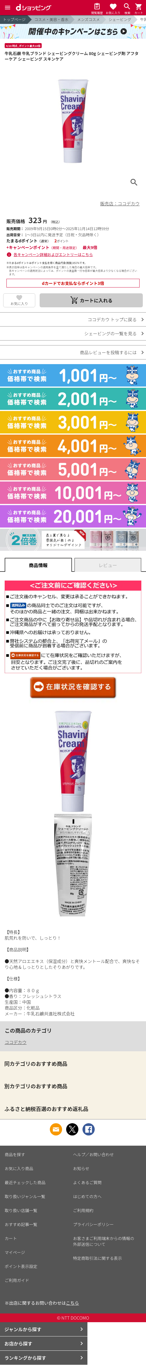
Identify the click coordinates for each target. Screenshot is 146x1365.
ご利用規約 (83, 1210)
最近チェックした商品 (25, 1182)
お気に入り (19, 303)
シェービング (120, 19)
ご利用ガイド (17, 1280)
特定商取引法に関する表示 (97, 1258)
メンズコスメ (88, 19)
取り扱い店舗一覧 (21, 1210)
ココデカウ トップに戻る (112, 319)
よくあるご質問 (87, 1182)
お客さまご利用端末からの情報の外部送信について (103, 1241)
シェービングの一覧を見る (110, 333)
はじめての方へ (87, 1196)
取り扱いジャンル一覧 (25, 1196)
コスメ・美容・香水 (51, 19)
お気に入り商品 (19, 1168)
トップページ (14, 19)
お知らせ (81, 1168)
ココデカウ (16, 1042)
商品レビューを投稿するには (108, 352)
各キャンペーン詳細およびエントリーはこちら (53, 254)
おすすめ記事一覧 (21, 1224)
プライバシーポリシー (93, 1224)
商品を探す (15, 1154)
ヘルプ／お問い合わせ (93, 1154)
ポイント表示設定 (21, 1266)
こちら (72, 1303)
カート (11, 1238)
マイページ (15, 1252)
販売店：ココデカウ (120, 203)
